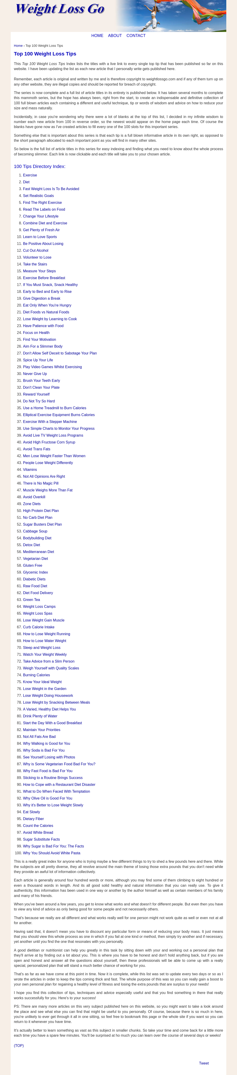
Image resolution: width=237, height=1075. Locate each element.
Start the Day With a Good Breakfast (52, 723)
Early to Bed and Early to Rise (47, 292)
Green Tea (31, 600)
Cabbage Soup (35, 531)
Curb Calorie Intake (38, 627)
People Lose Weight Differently (48, 463)
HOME (97, 35)
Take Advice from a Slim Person (49, 661)
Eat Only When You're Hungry (47, 305)
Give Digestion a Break (41, 298)
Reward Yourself (36, 394)
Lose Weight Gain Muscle (43, 620)
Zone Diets (32, 504)
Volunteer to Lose (37, 257)
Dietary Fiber (33, 819)
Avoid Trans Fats (36, 449)
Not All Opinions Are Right (44, 476)
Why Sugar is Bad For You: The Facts (53, 846)
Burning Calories (36, 675)
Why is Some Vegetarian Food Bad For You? (59, 764)
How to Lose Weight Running (46, 634)
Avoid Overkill (34, 497)
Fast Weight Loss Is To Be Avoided (51, 189)
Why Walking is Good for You (46, 743)
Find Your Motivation (39, 339)
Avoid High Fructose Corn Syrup (49, 442)
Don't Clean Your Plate (41, 387)
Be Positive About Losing (43, 244)
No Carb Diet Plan (37, 517)
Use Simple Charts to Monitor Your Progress (59, 428)
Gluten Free (32, 565)
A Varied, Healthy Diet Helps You (49, 709)
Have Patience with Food (43, 326)
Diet (26, 182)
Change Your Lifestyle (41, 216)
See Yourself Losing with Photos (49, 757)
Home (18, 45)
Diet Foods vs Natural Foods (46, 312)
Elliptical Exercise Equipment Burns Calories (59, 415)
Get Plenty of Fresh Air (41, 230)
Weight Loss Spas (37, 613)
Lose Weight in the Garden (44, 689)
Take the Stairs (35, 264)
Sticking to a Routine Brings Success (52, 778)
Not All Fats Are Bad (39, 737)
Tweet (204, 1063)
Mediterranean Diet (38, 552)
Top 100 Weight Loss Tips (45, 54)
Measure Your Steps (39, 271)
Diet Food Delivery (38, 593)
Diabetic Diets (34, 579)
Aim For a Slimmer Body (42, 346)
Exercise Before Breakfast (44, 278)
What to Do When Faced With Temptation (56, 791)
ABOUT (115, 35)
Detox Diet (31, 545)
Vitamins (30, 470)
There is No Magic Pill (41, 483)
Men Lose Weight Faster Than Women (54, 456)
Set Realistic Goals (38, 196)
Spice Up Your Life (38, 360)
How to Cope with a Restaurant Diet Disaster (59, 785)
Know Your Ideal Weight (42, 682)
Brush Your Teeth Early (41, 381)
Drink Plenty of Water (40, 716)
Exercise (30, 175)
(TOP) (19, 1046)
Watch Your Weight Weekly (45, 654)
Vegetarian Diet (35, 559)
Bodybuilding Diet (37, 538)
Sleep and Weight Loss (41, 648)
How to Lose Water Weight (44, 641)
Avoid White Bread (38, 832)
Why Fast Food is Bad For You (47, 771)
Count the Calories (38, 826)
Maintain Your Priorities (41, 730)
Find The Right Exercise (42, 203)
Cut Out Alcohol (35, 250)
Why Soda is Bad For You (43, 750)
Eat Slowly (31, 812)
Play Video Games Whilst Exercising (52, 367)
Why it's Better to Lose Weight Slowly (53, 805)
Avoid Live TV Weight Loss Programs (53, 435)
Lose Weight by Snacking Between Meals (56, 702)
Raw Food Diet (35, 586)
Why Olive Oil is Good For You (47, 798)
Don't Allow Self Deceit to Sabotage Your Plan (60, 353)
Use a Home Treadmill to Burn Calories (54, 408)
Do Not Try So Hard (39, 401)
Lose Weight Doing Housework (48, 695)
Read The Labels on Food (44, 209)
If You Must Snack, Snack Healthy (50, 285)
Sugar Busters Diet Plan (42, 524)
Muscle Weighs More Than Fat (47, 490)
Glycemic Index (35, 572)
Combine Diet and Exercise (45, 223)
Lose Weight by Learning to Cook (50, 319)
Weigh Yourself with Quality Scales (51, 668)
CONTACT (136, 35)
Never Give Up (35, 374)
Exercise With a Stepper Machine (50, 422)
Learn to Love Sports (40, 237)
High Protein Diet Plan (41, 511)
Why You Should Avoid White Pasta (51, 853)
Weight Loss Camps (39, 606)
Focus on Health (36, 333)
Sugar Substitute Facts (41, 839)
